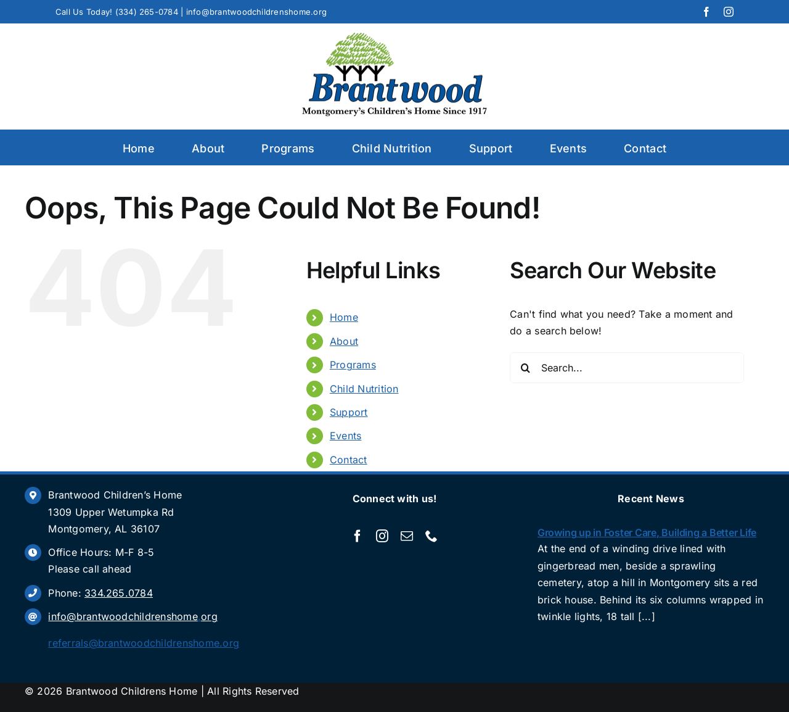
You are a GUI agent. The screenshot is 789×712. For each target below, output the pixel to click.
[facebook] (706, 12)
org (209, 616)
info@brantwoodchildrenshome (122, 616)
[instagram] (729, 12)
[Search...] (627, 367)
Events (345, 435)
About (344, 341)
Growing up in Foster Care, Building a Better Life (647, 532)
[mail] (407, 536)
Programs (353, 364)
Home (344, 317)
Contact (348, 459)
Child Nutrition (364, 389)
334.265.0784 (118, 593)
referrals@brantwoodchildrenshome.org (143, 643)
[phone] (431, 536)
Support (349, 412)
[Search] (525, 367)
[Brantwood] (394, 37)
